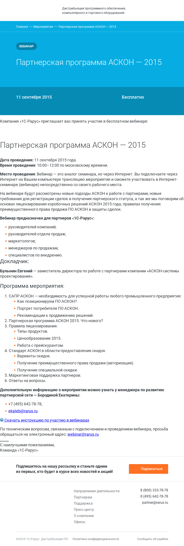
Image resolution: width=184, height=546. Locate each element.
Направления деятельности (96, 491)
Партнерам (83, 497)
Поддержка (83, 503)
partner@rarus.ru (155, 502)
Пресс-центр (84, 509)
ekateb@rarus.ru (23, 411)
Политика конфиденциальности (95, 539)
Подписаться (148, 469)
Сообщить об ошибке (152, 539)
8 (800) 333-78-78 (154, 490)
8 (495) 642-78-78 (154, 496)
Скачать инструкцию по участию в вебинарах (46, 420)
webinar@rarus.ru (83, 434)
